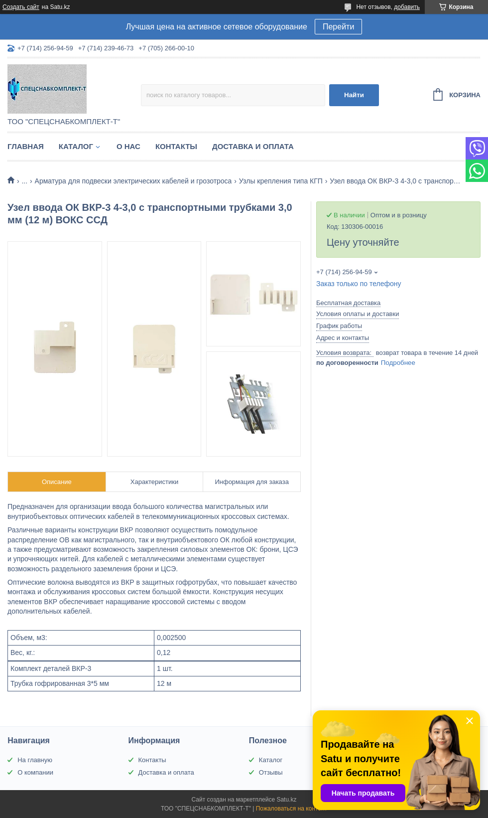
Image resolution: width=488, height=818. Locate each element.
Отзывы (271, 772)
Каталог (76, 146)
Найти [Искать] (354, 95)
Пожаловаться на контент (291, 808)
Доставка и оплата (253, 146)
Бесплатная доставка (348, 303)
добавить (407, 6)
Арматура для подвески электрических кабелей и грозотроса (133, 181)
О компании (35, 772)
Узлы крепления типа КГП (281, 181)
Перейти (338, 26)
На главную (34, 760)
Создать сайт (20, 6)
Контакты (176, 146)
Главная (25, 146)
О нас (128, 146)
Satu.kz (286, 799)
